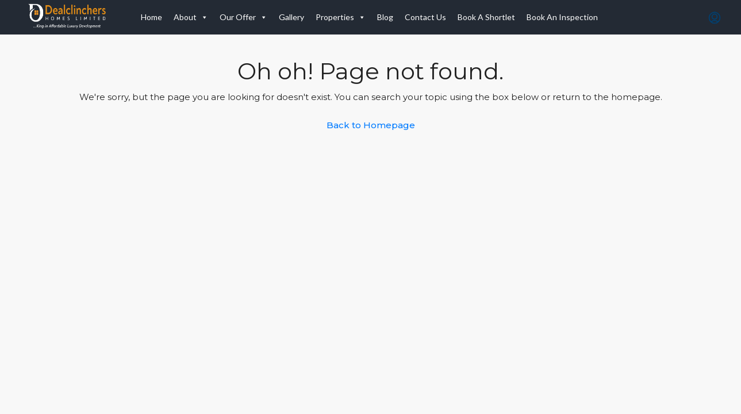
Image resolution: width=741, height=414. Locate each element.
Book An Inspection (562, 17)
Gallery (291, 17)
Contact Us (425, 17)
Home (151, 17)
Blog (385, 17)
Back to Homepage (371, 125)
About (191, 17)
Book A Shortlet (486, 17)
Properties (341, 17)
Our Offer (243, 17)
